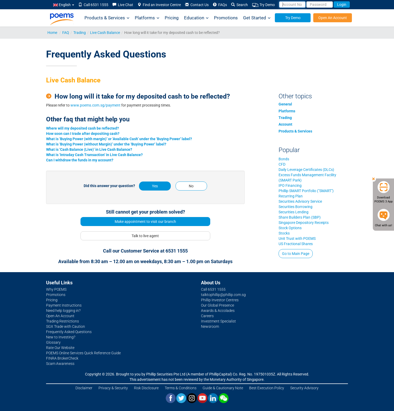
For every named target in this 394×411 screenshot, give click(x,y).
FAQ (65, 32)
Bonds (284, 159)
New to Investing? (60, 337)
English (63, 5)
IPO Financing (290, 185)
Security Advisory (304, 388)
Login (341, 4)
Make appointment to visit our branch (145, 221)
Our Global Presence (217, 305)
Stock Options (290, 228)
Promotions (226, 17)
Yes (155, 186)
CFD (282, 164)
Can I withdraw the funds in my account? (79, 160)
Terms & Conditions (180, 388)
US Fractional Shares (296, 244)
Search (239, 5)
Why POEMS (56, 289)
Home (52, 32)
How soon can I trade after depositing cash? (82, 133)
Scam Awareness (60, 363)
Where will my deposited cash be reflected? (82, 128)
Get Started (257, 17)
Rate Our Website (60, 348)
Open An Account (332, 18)
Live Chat (123, 5)
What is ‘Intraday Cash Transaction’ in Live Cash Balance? (94, 155)
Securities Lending (293, 212)
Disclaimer (83, 388)
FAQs (220, 5)
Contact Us (197, 5)
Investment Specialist (218, 321)
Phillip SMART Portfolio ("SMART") (306, 191)
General (285, 104)
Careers (207, 316)
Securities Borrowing (295, 207)
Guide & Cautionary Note (223, 388)
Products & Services (106, 17)
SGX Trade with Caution (65, 326)
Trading (79, 32)
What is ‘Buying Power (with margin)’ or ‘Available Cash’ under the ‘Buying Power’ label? (119, 139)
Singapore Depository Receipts (304, 222)
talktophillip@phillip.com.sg (223, 295)
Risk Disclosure (146, 388)
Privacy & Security (113, 388)
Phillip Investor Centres (220, 300)
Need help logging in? (63, 310)
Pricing (172, 17)
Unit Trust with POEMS (297, 238)
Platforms (147, 17)
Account (285, 124)
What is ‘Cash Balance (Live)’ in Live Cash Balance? (89, 149)
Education (196, 17)
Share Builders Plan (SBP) (300, 217)
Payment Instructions (64, 305)
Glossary (53, 342)
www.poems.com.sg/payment (95, 105)
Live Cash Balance (105, 32)
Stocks (284, 233)
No (191, 186)
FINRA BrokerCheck (62, 358)
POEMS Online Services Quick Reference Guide (83, 353)
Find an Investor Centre (159, 5)
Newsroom (210, 326)
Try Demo (263, 5)
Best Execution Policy (266, 388)
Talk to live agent (145, 236)
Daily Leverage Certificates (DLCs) (306, 169)
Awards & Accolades (218, 310)
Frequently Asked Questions (69, 332)
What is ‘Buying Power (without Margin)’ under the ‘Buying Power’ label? (106, 144)
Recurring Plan (291, 196)
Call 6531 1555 (93, 5)
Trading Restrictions (62, 321)
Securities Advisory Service (300, 201)
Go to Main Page (295, 253)
